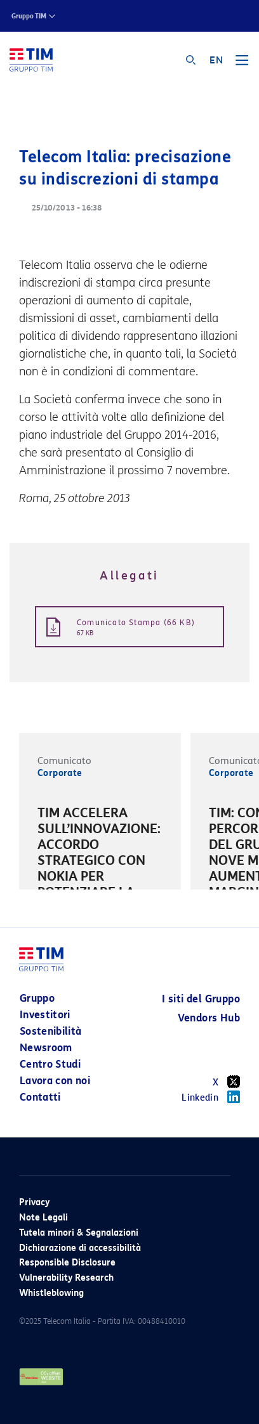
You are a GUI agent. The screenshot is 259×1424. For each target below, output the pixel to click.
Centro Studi (50, 1064)
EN (216, 60)
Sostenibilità (51, 1031)
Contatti (40, 1097)
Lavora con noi (55, 1081)
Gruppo (37, 998)
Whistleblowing (51, 1293)
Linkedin (211, 1097)
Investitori (45, 1015)
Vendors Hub (209, 1018)
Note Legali (43, 1217)
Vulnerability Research (66, 1277)
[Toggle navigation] (242, 65)
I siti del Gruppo (201, 999)
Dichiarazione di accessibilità (80, 1248)
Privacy (34, 1202)
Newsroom (46, 1048)
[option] (100, 862)
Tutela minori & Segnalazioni (78, 1232)
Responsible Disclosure (67, 1262)
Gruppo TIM (28, 16)
